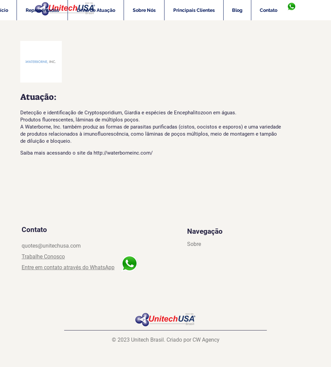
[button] (42, 10)
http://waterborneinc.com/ (123, 153)
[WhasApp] (291, 7)
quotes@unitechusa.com (51, 246)
